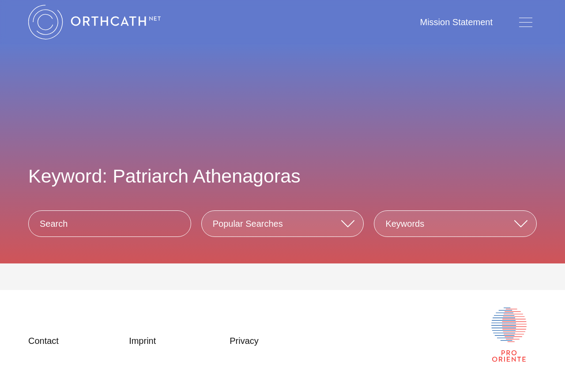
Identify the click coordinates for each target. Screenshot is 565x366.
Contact (43, 341)
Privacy (244, 341)
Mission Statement (456, 22)
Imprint (142, 341)
